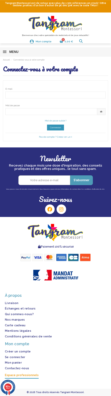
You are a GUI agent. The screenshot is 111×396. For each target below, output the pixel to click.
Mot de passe (12, 105)
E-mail (8, 88)
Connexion (55, 127)
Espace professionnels (22, 375)
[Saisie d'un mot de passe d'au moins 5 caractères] (51, 111)
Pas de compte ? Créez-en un (55, 137)
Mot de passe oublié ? (55, 121)
